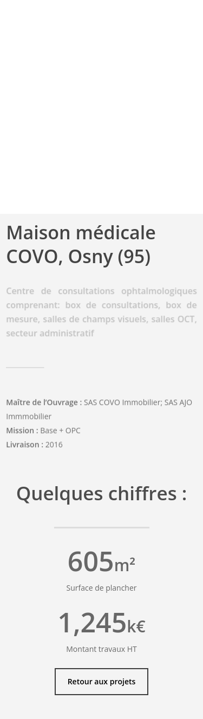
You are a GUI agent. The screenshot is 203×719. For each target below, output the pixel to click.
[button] (102, 681)
